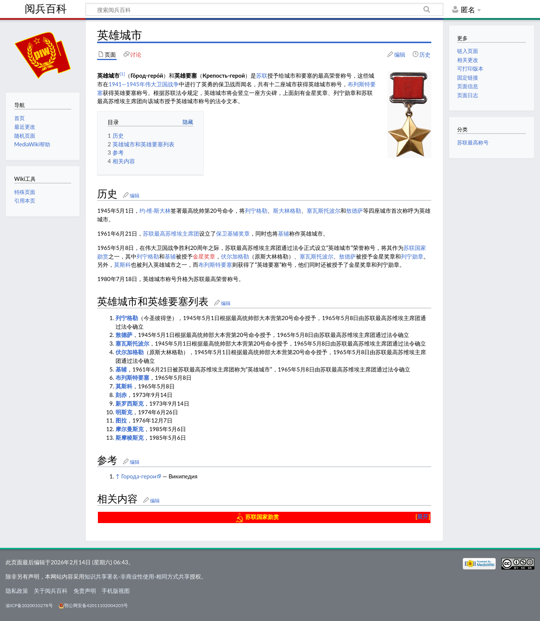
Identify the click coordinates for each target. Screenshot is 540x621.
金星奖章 (204, 256)
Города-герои (138, 476)
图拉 (121, 420)
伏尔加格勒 (235, 256)
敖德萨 (354, 210)
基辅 (283, 233)
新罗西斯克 (130, 403)
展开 (422, 516)
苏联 (261, 75)
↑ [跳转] (118, 476)
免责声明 (85, 590)
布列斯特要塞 (215, 264)
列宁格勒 (256, 210)
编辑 (135, 195)
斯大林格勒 (287, 210)
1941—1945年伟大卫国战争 (143, 84)
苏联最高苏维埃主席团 (171, 233)
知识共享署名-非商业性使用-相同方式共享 (137, 576)
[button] (423, 516)
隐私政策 (17, 590)
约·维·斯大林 (155, 210)
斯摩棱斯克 (130, 437)
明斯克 (124, 412)
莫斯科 (122, 264)
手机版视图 (116, 590)
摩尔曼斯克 (130, 429)
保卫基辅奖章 (233, 233)
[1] (122, 73)
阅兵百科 (46, 9)
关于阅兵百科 (51, 590)
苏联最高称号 (473, 142)
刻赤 (121, 394)
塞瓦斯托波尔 (323, 210)
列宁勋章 (412, 256)
